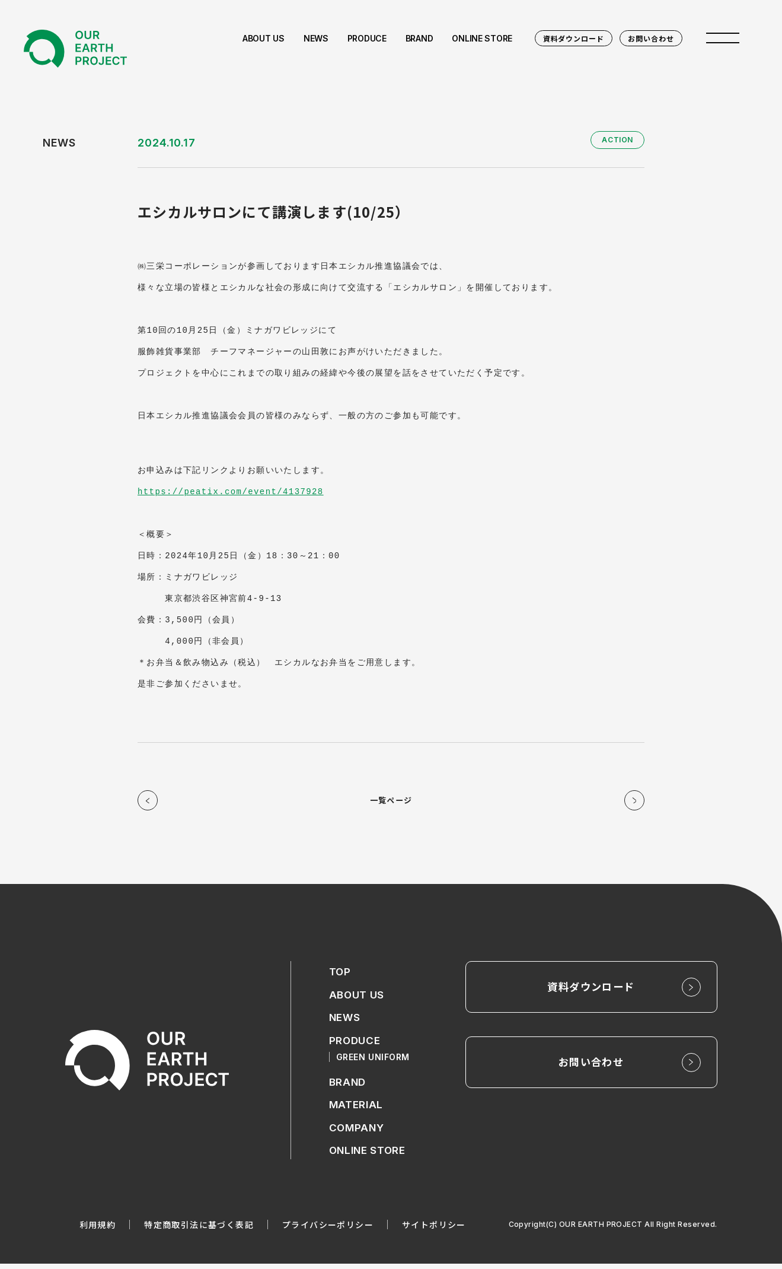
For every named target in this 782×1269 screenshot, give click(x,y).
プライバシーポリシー (328, 1230)
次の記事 (632, 802)
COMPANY (357, 1133)
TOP (340, 975)
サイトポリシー (434, 1230)
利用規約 (97, 1230)
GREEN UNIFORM (374, 1061)
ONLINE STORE (369, 1156)
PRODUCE (355, 1045)
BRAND (348, 1086)
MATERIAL (357, 1109)
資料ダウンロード (574, 38)
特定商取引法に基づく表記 (199, 1230)
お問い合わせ (651, 38)
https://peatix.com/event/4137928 (231, 491)
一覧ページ (391, 802)
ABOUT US (358, 999)
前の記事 (149, 802)
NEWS (345, 1022)
